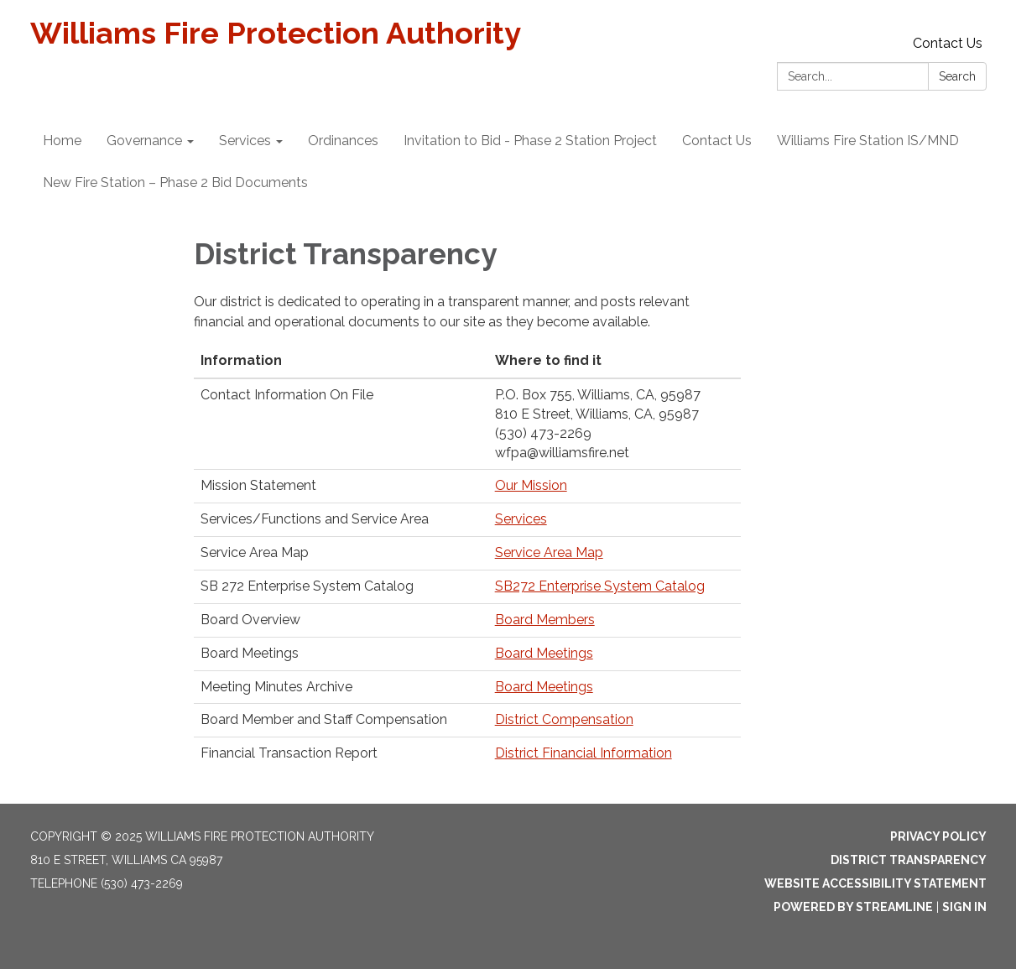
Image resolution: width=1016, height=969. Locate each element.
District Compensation (564, 719)
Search (957, 76)
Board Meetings (544, 653)
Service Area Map (549, 552)
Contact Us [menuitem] (717, 140)
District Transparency (909, 860)
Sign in (964, 907)
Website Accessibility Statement (875, 883)
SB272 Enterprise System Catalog (600, 586)
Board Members (545, 620)
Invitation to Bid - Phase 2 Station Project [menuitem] (530, 140)
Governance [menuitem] (144, 140)
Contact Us (947, 43)
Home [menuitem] (62, 140)
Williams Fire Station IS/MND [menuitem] (868, 140)
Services (521, 519)
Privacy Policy (938, 836)
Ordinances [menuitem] (343, 140)
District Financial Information (583, 753)
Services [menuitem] (245, 140)
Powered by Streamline (853, 907)
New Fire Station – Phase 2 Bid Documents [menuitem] (175, 182)
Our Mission (531, 485)
